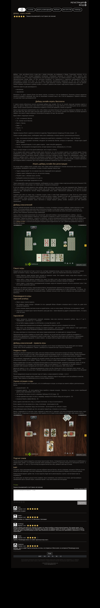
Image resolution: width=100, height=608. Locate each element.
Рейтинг (57, 9)
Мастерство (67, 9)
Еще (49, 553)
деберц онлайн (20, 221)
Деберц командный (43, 9)
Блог (40, 556)
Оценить (82, 503)
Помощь (77, 9)
